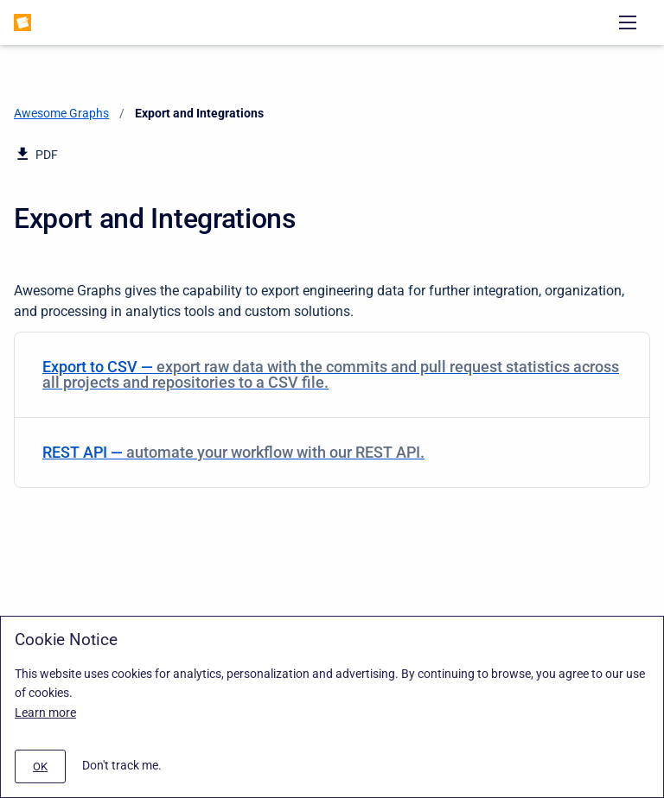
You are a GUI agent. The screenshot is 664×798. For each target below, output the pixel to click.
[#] (40, 766)
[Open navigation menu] (627, 22)
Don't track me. (122, 765)
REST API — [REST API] (328, 452)
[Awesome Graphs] (22, 22)
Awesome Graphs (61, 113)
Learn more (45, 712)
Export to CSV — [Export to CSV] (330, 374)
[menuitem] (332, 375)
